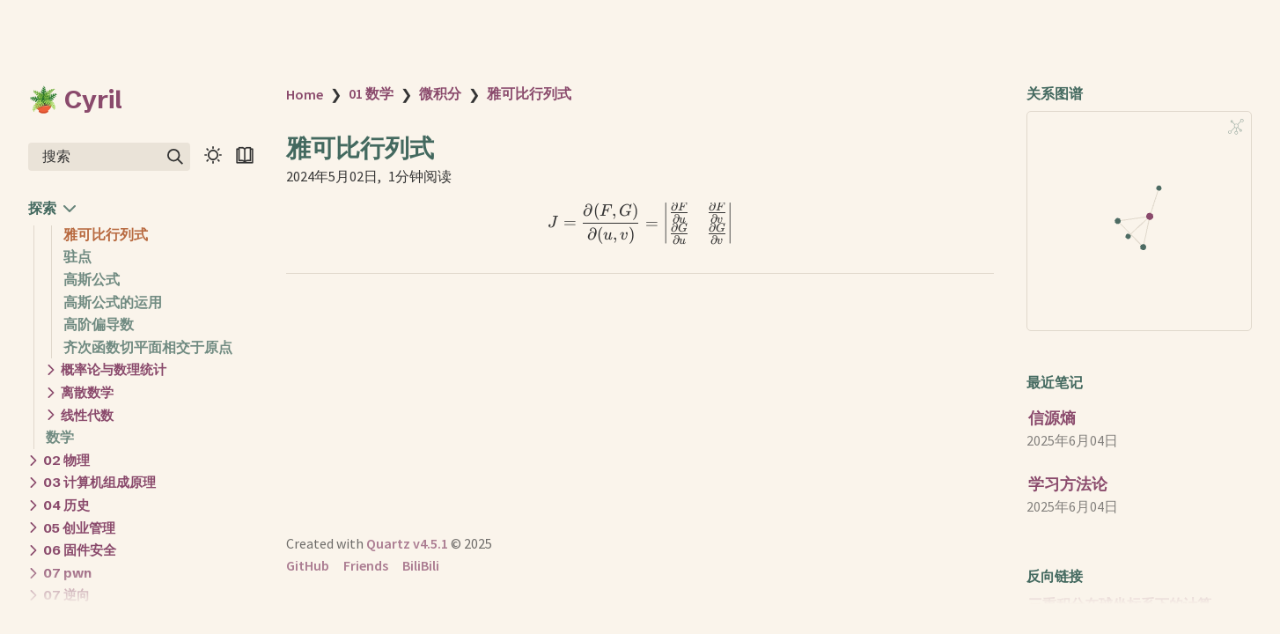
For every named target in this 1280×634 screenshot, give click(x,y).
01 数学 (371, 93)
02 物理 (66, 460)
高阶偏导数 (98, 324)
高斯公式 (91, 279)
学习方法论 (1067, 484)
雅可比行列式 (105, 234)
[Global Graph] (1236, 126)
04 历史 (66, 505)
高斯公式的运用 (112, 302)
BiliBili (420, 565)
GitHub (307, 565)
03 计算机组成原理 (99, 482)
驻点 (77, 256)
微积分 (440, 93)
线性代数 (87, 415)
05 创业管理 (79, 528)
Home (304, 94)
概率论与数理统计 (113, 369)
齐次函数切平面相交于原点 (147, 347)
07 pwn (67, 572)
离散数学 (87, 392)
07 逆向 (66, 594)
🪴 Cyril (75, 99)
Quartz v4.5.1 (407, 543)
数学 (60, 437)
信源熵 (1052, 418)
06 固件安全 (79, 550)
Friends (365, 565)
